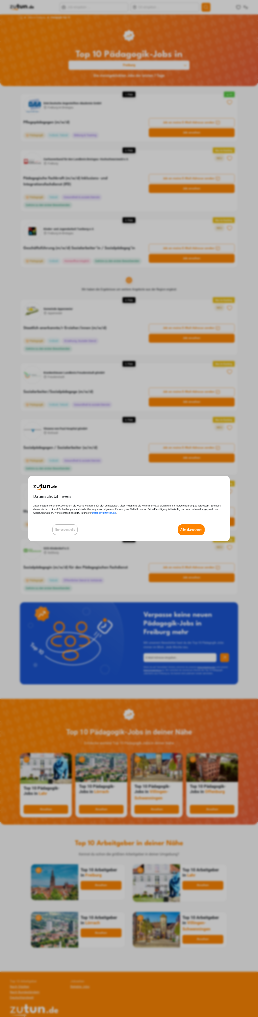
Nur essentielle (65, 529)
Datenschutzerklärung (104, 513)
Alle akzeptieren (191, 529)
